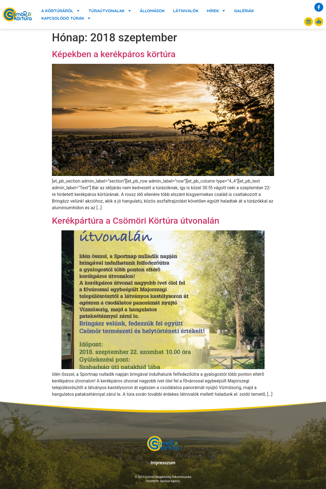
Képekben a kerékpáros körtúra (113, 54)
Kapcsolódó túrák (66, 18)
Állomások (152, 10)
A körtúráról (60, 10)
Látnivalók (185, 10)
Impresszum (163, 462)
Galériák (244, 10)
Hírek (216, 10)
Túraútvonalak (110, 10)
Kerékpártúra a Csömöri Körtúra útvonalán (135, 220)
